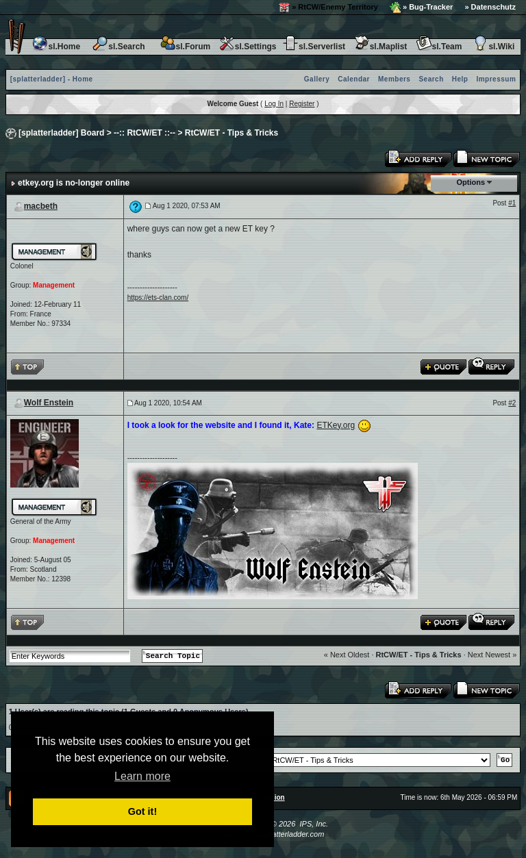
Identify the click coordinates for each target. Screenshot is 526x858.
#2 (512, 403)
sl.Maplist (380, 46)
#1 (512, 203)
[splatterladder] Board (61, 133)
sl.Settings (247, 46)
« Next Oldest (347, 655)
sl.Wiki (493, 46)
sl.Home (56, 46)
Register (301, 104)
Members (394, 79)
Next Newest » (492, 655)
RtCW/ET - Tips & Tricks (231, 133)
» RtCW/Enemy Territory (328, 7)
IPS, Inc (312, 824)
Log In (274, 104)
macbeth (41, 206)
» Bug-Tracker (421, 7)
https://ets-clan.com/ (157, 297)
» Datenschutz (490, 7)
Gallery (316, 79)
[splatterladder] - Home (51, 79)
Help (460, 79)
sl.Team (439, 46)
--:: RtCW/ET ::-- (144, 133)
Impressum (496, 79)
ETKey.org (335, 425)
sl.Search (118, 46)
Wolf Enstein (48, 402)
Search (430, 79)
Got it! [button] (142, 811)
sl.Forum (185, 46)
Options (471, 182)
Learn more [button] (142, 776)
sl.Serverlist (313, 46)
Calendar (354, 79)
